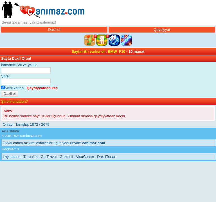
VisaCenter (85, 157)
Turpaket (30, 157)
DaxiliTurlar (106, 157)
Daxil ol (54, 29)
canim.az (20, 143)
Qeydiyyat (162, 29)
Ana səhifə (10, 131)
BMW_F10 (116, 51)
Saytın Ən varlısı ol (88, 51)
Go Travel (49, 157)
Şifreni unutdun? (14, 101)
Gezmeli (66, 157)
